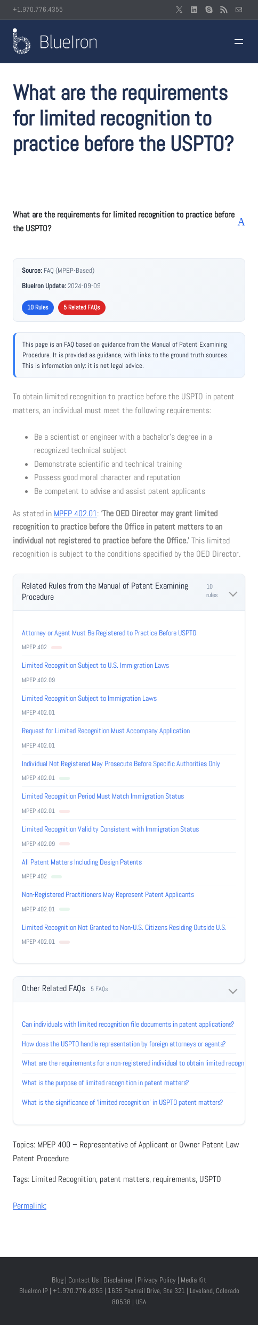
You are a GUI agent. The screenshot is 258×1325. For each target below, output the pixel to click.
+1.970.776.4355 (38, 9)
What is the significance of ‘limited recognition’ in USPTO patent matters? (122, 1102)
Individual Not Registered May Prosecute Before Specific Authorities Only (121, 763)
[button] (129, 221)
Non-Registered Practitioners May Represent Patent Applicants (108, 894)
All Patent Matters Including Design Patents (82, 862)
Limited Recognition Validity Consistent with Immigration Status (110, 829)
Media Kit (193, 1280)
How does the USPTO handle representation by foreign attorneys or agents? (124, 1044)
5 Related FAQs (81, 307)
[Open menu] (238, 41)
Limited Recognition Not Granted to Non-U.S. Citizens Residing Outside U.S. (124, 927)
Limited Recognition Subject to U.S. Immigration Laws (95, 665)
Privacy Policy (157, 1280)
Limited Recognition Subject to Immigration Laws (89, 698)
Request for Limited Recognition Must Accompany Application (106, 730)
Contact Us (83, 1280)
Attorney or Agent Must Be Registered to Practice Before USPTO (109, 633)
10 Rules (38, 307)
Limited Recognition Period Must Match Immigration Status (103, 796)
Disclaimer (118, 1280)
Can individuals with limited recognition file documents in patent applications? (128, 1024)
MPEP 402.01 (75, 513)
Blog (57, 1280)
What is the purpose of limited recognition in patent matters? (105, 1082)
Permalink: (29, 1205)
